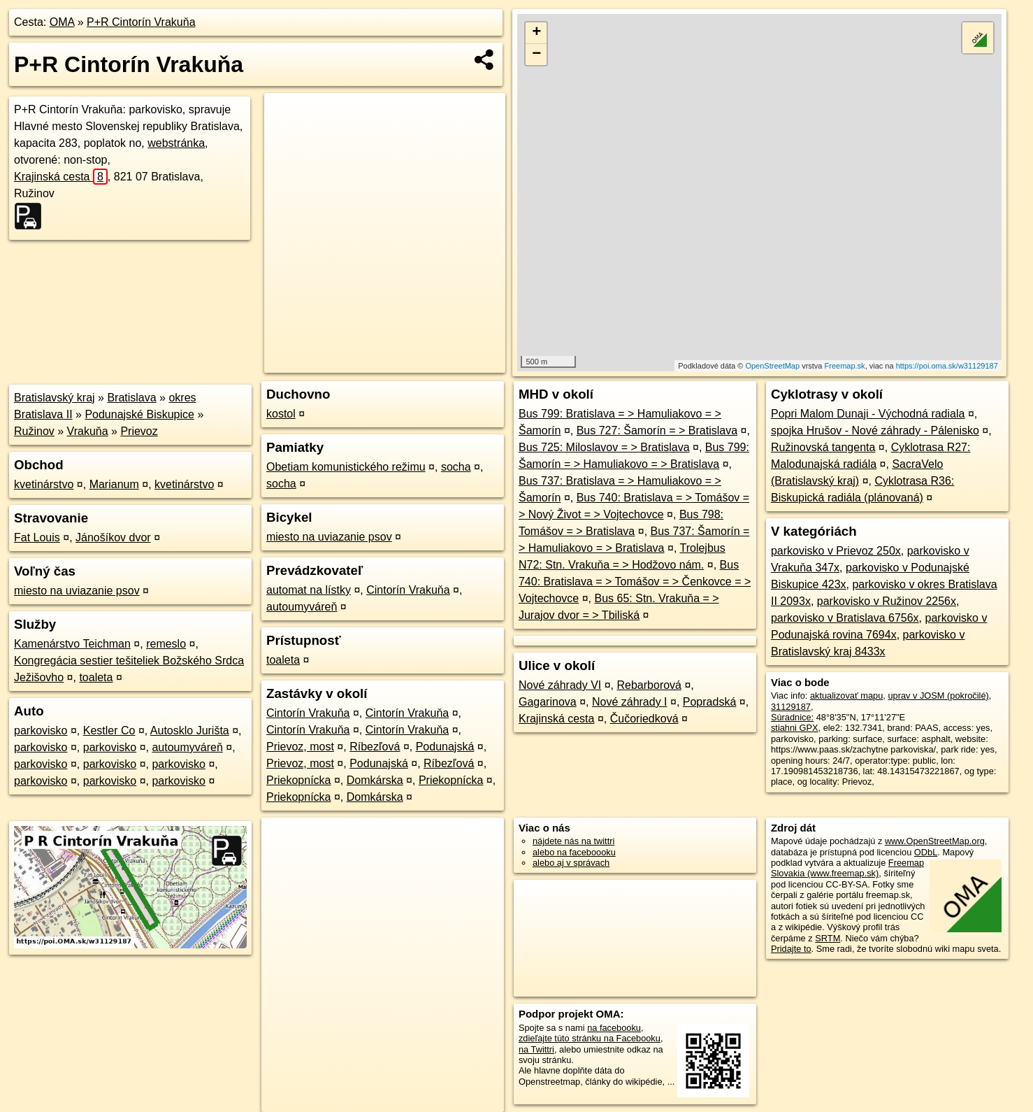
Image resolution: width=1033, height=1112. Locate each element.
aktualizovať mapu (846, 695)
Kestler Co (109, 730)
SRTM (827, 938)
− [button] (536, 54)
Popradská (710, 702)
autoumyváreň (187, 747)
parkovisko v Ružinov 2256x (886, 601)
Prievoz (138, 431)
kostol (281, 414)
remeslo (166, 644)
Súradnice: (792, 717)
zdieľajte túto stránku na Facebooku (589, 1038)
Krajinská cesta (61, 177)
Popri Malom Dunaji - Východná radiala (868, 414)
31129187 (791, 706)
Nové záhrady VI (560, 685)
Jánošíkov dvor (113, 537)
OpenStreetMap (772, 366)
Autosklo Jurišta (189, 730)
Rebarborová (649, 685)
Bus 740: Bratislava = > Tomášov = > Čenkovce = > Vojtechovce (635, 581)
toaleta (96, 677)
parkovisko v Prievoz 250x (836, 551)
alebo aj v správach (571, 862)
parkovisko (40, 730)
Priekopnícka (298, 780)
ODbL (925, 852)
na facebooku (614, 1027)
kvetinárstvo (43, 484)
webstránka (176, 143)
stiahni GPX (794, 727)
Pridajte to (791, 948)
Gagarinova (548, 702)
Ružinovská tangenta (823, 447)
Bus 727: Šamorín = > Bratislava (657, 430)
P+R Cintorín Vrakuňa (141, 22)
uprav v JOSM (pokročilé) (938, 695)
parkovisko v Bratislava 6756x (845, 618)
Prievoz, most (300, 747)
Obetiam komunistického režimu (346, 467)
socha (456, 467)
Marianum (114, 484)
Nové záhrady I (629, 702)
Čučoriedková (644, 719)
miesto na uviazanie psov (77, 591)
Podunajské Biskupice (139, 414)
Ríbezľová (374, 747)
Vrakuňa (87, 431)
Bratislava (131, 398)
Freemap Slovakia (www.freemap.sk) (847, 867)
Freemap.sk (845, 366)
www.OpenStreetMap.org (935, 841)
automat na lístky (308, 590)
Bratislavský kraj (54, 398)
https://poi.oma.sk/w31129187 (947, 366)
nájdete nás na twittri (573, 841)
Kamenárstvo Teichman (72, 644)
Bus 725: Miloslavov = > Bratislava (604, 447)
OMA (62, 22)
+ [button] (536, 32)
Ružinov (34, 431)
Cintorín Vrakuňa (407, 590)
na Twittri (536, 1049)
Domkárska (375, 780)
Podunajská (445, 747)
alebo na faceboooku (574, 852)
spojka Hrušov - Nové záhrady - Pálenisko (875, 430)
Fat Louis (37, 537)
